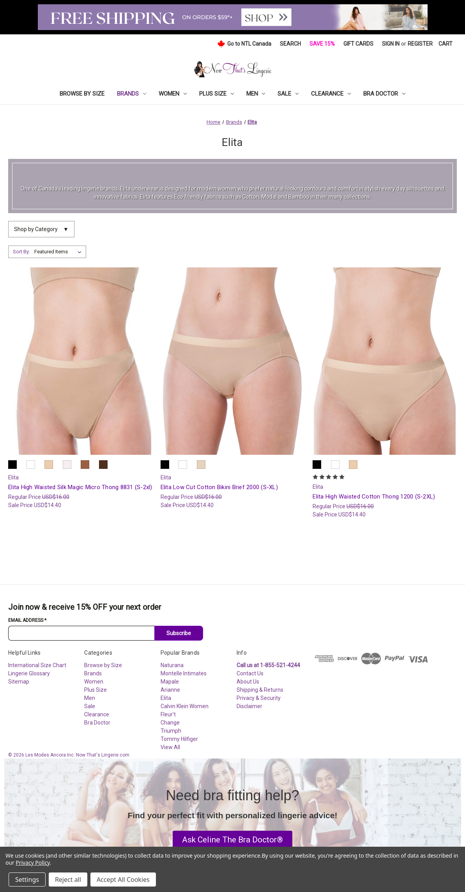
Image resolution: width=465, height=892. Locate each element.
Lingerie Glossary (29, 673)
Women (173, 93)
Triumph (171, 731)
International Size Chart (37, 665)
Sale (288, 93)
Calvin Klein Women (185, 706)
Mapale (170, 681)
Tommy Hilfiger (179, 739)
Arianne (170, 690)
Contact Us (250, 673)
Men (255, 93)
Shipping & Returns (260, 690)
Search (290, 44)
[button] (232, 840)
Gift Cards (358, 44)
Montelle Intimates (184, 673)
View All (170, 747)
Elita (166, 698)
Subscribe (178, 633)
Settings (27, 879)
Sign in (391, 44)
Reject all (68, 879)
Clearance (331, 93)
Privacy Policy (33, 862)
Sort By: (21, 252)
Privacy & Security (259, 698)
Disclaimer (249, 706)
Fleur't (168, 714)
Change (170, 722)
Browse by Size (82, 93)
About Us (248, 681)
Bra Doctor (384, 93)
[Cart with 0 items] (445, 43)
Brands (131, 93)
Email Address (27, 620)
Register (420, 44)
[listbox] (59, 252)
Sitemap (18, 681)
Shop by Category (41, 229)
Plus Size (216, 93)
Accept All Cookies (123, 879)
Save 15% (322, 44)
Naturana (172, 665)
